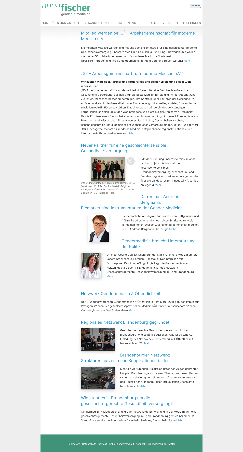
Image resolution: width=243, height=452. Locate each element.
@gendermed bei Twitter (161, 443)
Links (112, 443)
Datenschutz (89, 443)
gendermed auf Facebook (131, 443)
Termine (120, 23)
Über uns (59, 23)
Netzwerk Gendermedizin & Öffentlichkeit (140, 290)
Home (46, 23)
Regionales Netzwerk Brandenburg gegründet (125, 322)
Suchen (195, 5)
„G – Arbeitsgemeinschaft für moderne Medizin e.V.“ (132, 73)
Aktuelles (75, 23)
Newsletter (137, 23)
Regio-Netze (157, 23)
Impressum (74, 443)
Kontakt (102, 443)
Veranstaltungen (99, 23)
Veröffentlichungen (184, 23)
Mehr (187, 60)
